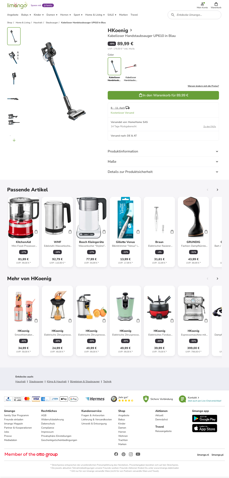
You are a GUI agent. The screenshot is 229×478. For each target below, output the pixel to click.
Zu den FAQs (209, 127)
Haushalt (20, 382)
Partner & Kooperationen (18, 429)
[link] (130, 70)
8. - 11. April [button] (118, 109)
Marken (122, 445)
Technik (107, 382)
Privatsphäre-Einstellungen (56, 437)
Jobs (6, 433)
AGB (43, 416)
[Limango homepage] (17, 5)
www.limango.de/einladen (166, 469)
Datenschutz (48, 425)
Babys (121, 420)
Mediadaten (10, 441)
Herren (122, 433)
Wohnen (123, 437)
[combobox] (195, 15)
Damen (122, 429)
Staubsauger (36, 382)
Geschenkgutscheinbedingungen (59, 441)
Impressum (47, 433)
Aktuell (159, 416)
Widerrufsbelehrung (52, 420)
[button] (216, 5)
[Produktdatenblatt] (23, 233)
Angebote (123, 416)
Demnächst (161, 420)
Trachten (123, 441)
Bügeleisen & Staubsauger (85, 382)
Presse (8, 437)
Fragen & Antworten (92, 416)
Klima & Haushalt (57, 382)
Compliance (47, 429)
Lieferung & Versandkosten (96, 420)
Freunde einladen (13, 420)
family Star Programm (16, 416)
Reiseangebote (163, 432)
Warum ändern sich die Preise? (203, 87)
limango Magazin (13, 425)
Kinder (121, 425)
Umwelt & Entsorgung (94, 425)
